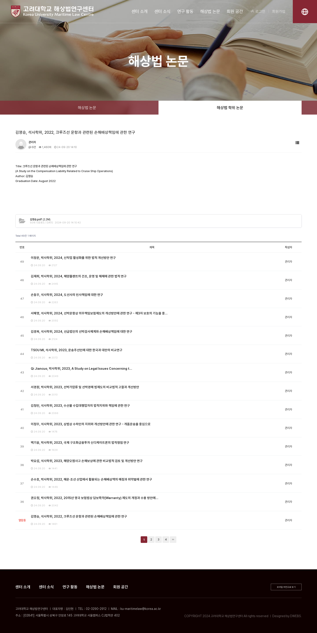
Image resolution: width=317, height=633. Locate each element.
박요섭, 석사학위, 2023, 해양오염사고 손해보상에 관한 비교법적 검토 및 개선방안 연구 (87, 461)
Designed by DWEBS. (287, 616)
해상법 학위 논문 (230, 107)
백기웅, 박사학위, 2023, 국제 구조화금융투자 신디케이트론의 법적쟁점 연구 (80, 443)
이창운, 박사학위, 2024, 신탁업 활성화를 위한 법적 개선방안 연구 (73, 258)
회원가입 (278, 11)
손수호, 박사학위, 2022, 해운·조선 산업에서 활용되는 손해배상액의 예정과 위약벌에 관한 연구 (91, 479)
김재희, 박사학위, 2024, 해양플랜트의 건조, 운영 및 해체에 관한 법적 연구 (79, 276)
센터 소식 (162, 11)
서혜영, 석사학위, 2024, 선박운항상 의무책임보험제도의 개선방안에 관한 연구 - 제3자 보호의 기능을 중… (99, 313)
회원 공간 (235, 11)
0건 (32, 147)
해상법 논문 (210, 11)
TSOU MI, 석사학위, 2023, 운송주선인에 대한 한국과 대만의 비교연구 (76, 350)
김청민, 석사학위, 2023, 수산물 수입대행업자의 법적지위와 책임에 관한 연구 (80, 406)
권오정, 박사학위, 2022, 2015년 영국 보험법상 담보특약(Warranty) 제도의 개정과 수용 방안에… (94, 498)
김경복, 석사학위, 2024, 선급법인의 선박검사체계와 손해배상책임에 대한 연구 (81, 332)
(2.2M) (40, 219)
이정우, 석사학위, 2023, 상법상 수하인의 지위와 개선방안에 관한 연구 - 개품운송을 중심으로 (91, 424)
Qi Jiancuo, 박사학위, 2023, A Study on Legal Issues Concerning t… (81, 369)
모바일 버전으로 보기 (286, 587)
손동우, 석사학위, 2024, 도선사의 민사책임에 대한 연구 (67, 295)
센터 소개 (139, 11)
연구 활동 (185, 11)
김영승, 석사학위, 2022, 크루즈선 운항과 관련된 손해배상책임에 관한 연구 (79, 516)
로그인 (257, 11)
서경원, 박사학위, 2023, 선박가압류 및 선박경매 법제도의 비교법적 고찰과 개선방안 (85, 387)
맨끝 (173, 539)
